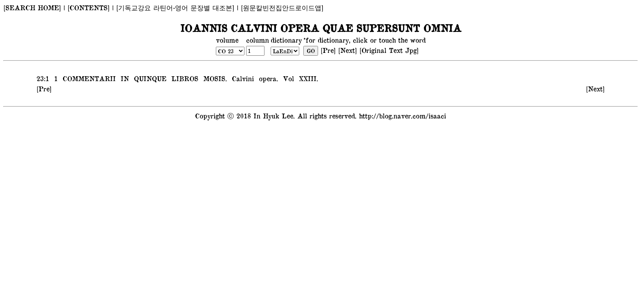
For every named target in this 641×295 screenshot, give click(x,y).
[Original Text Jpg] (389, 50)
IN (123, 78)
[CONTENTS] (88, 7)
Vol (287, 78)
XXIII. (307, 78)
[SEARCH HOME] (32, 7)
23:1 (42, 78)
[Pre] (328, 50)
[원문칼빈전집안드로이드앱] (282, 7)
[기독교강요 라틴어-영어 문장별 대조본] (175, 7)
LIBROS (183, 78)
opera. (267, 78)
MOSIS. (214, 78)
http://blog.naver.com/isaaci (402, 115)
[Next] (347, 50)
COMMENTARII (88, 78)
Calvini (241, 78)
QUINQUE (148, 78)
